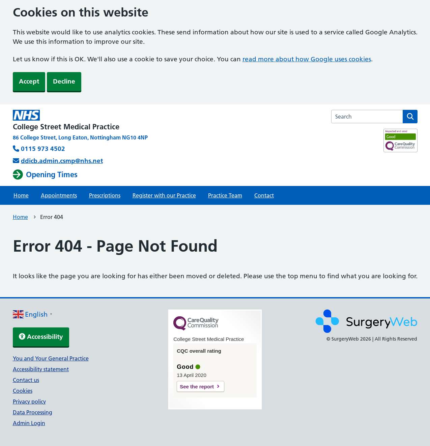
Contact (264, 195)
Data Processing (32, 412)
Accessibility (41, 337)
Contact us (26, 380)
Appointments (59, 195)
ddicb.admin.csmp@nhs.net (62, 161)
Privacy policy (29, 401)
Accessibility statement (41, 369)
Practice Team (225, 195)
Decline (64, 81)
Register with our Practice (164, 195)
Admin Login (29, 423)
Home (21, 195)
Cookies (22, 390)
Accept (29, 81)
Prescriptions (104, 195)
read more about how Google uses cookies (306, 59)
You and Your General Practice (51, 358)
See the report (197, 386)
